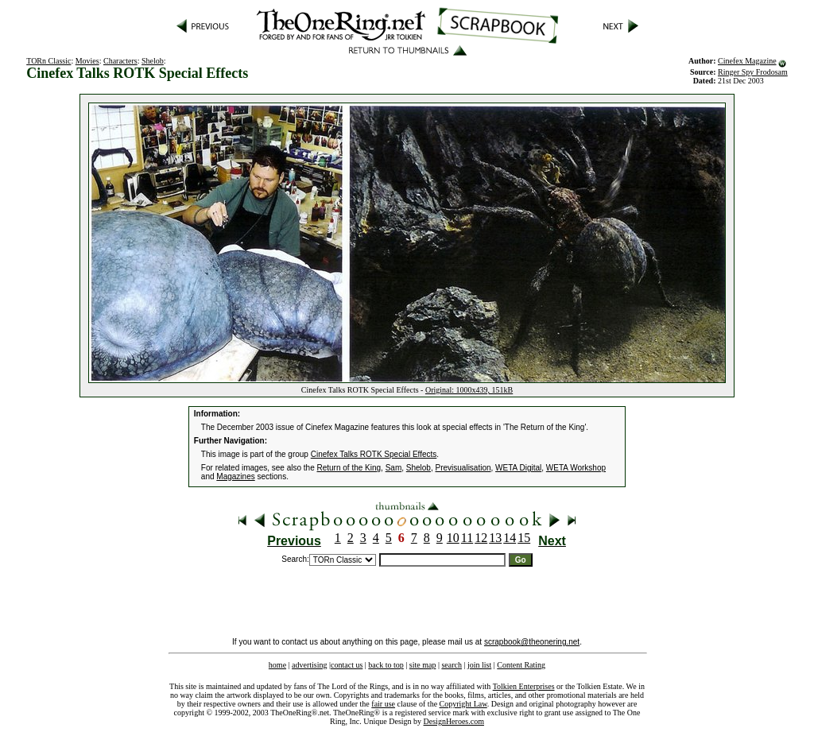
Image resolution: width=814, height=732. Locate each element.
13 (495, 537)
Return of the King (349, 467)
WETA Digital (518, 467)
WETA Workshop (576, 467)
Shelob (152, 60)
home (277, 664)
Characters (120, 60)
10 (453, 537)
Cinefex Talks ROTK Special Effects (374, 454)
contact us (346, 664)
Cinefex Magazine (747, 60)
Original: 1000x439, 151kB (469, 389)
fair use (383, 703)
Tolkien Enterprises (524, 686)
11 (467, 537)
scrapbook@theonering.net (531, 641)
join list (479, 664)
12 (481, 537)
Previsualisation (463, 467)
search (451, 664)
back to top (385, 664)
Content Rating (521, 664)
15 (523, 537)
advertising (309, 664)
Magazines (235, 476)
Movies (87, 60)
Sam (394, 467)
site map (422, 664)
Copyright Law (463, 703)
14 (509, 537)
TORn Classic (48, 60)
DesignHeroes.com (454, 721)
